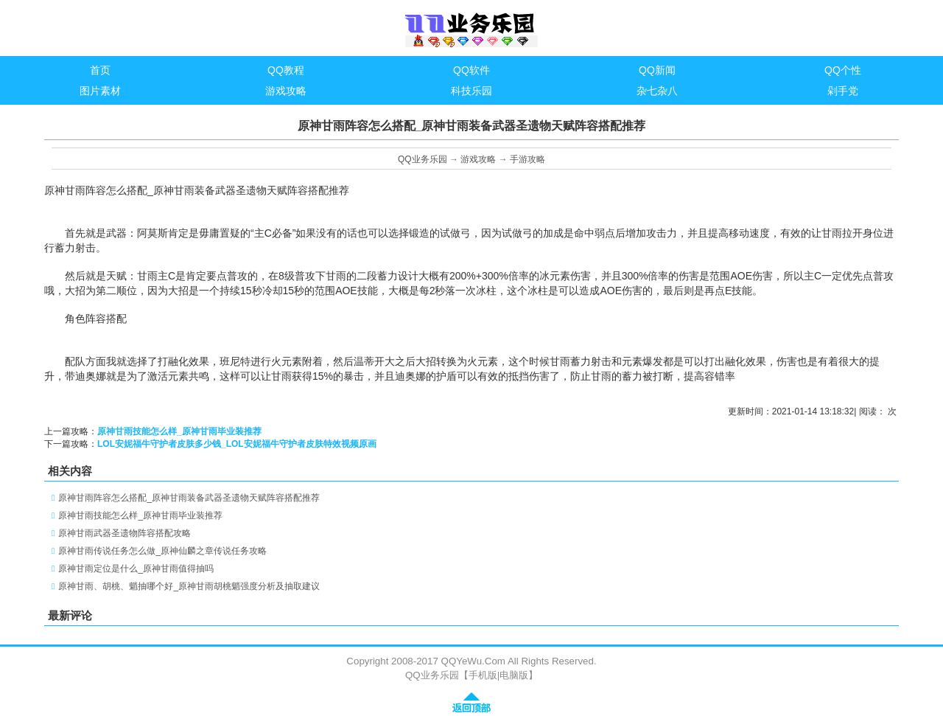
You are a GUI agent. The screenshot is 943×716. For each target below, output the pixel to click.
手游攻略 (527, 159)
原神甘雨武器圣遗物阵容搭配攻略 (124, 533)
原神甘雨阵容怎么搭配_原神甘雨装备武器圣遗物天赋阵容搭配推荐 (189, 498)
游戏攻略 (478, 159)
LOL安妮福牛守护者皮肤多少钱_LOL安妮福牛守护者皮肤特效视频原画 (236, 444)
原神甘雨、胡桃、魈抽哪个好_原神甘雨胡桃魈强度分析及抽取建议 (189, 586)
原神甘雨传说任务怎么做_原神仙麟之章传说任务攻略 (162, 551)
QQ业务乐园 (422, 159)
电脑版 (513, 675)
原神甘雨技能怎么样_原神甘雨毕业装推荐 (179, 431)
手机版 (483, 675)
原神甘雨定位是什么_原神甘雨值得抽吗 (136, 568)
